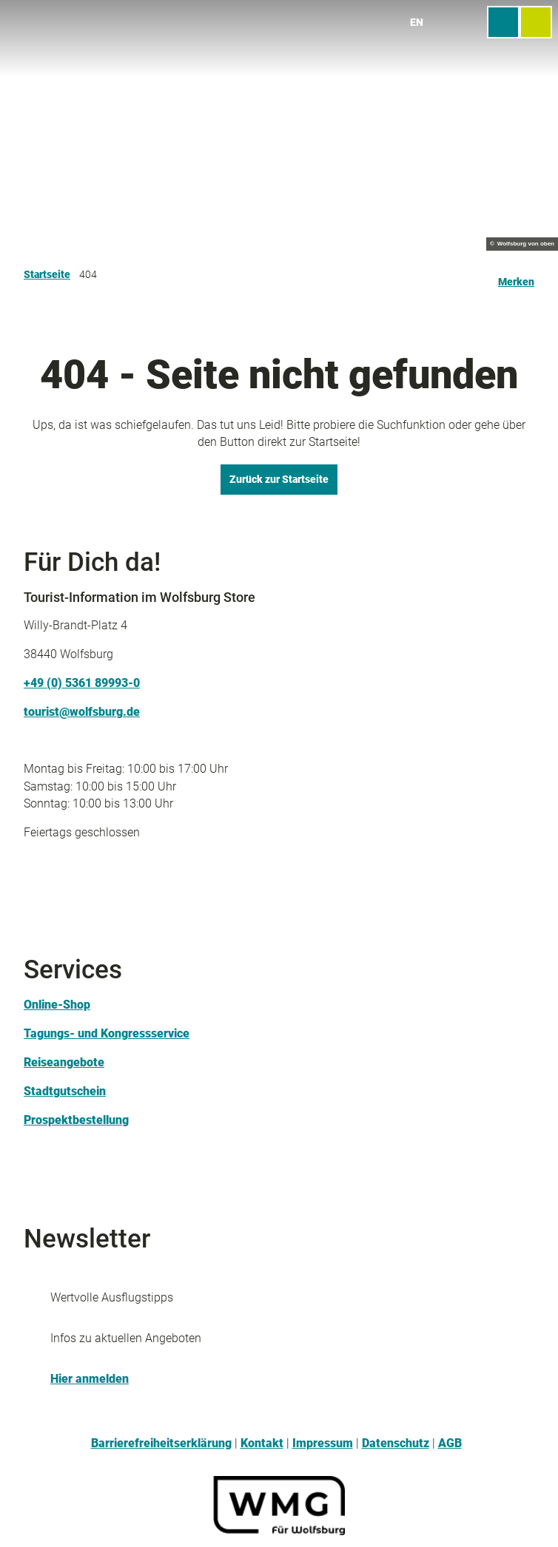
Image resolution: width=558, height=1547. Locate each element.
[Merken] (516, 276)
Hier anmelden (89, 1379)
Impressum (322, 1443)
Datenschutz (395, 1443)
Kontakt (262, 1443)
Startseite (47, 274)
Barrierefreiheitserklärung (161, 1443)
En (416, 22)
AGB (450, 1443)
